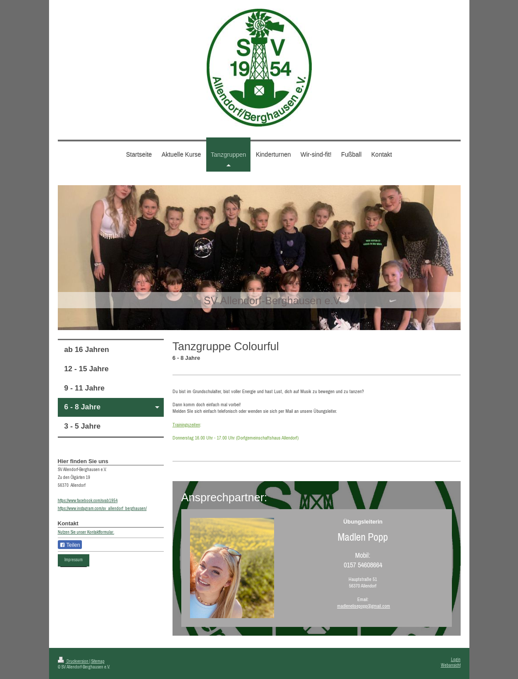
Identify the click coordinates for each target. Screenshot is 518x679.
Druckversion (73, 661)
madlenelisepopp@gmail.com (363, 606)
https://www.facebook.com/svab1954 (88, 500)
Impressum (73, 559)
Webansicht (451, 665)
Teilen (70, 545)
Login (456, 659)
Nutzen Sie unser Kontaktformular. (86, 532)
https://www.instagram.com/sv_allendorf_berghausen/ (102, 508)
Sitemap (98, 661)
